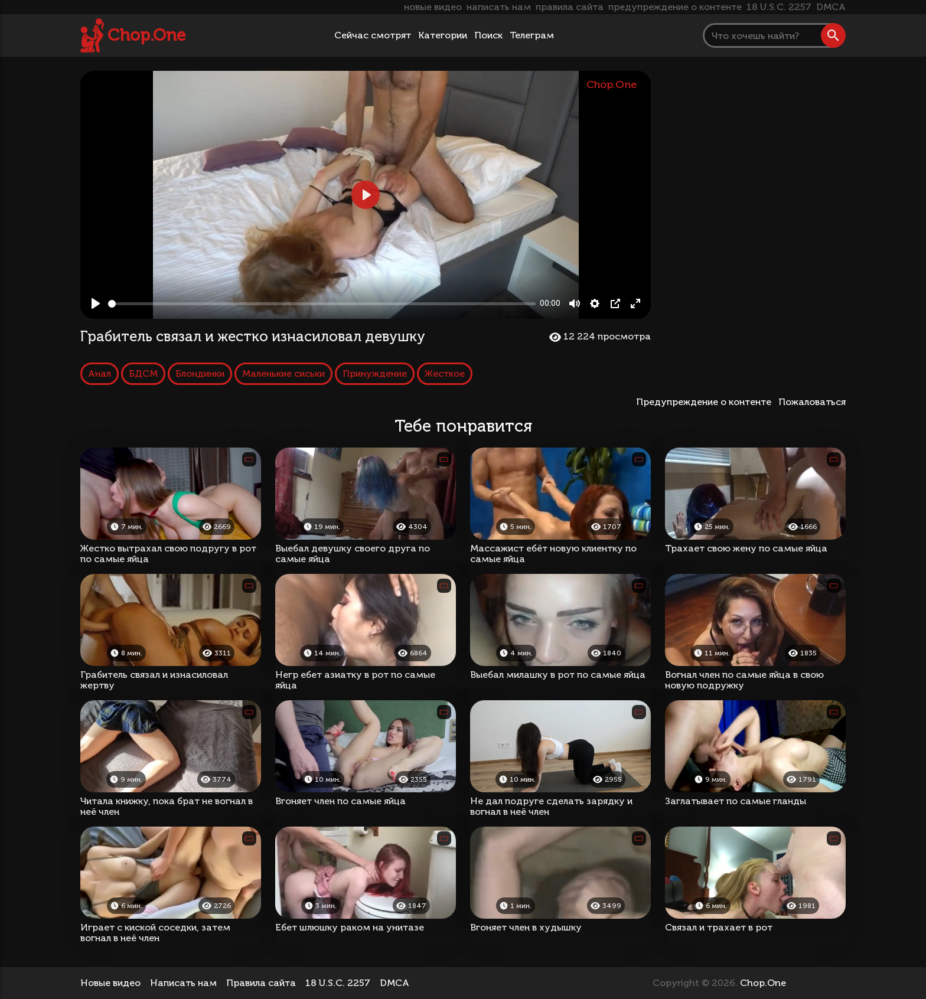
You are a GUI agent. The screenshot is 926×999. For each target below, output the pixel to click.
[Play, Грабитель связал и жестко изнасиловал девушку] (95, 303)
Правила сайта (261, 982)
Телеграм (532, 35)
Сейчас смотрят (372, 35)
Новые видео (110, 982)
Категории (442, 35)
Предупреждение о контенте (706, 401)
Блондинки (199, 373)
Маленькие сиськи (283, 373)
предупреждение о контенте (675, 6)
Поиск (488, 35)
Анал (99, 373)
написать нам (499, 6)
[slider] (322, 303)
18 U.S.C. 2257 (778, 6)
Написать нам (183, 982)
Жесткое (445, 373)
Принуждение (375, 373)
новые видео (433, 6)
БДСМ (143, 373)
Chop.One (146, 35)
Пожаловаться (812, 401)
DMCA (831, 6)
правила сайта (570, 6)
